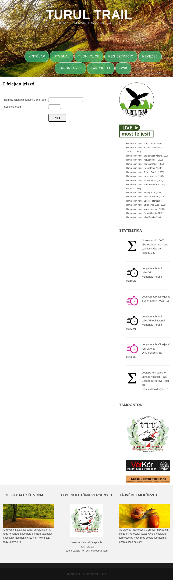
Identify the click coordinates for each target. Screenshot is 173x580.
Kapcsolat (101, 68)
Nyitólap (36, 56)
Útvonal (62, 56)
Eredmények (70, 68)
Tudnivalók (89, 56)
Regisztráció (120, 56)
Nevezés (150, 56)
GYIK (123, 68)
